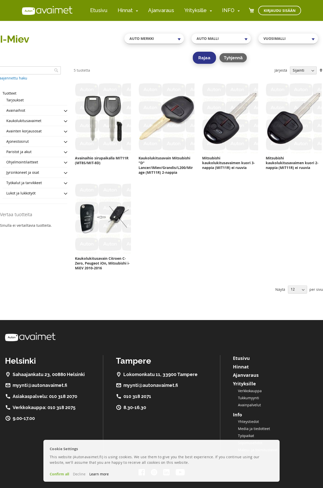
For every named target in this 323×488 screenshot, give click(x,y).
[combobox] (154, 39)
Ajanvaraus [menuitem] (161, 10)
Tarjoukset (15, 100)
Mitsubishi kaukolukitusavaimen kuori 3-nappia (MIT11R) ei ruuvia (228, 163)
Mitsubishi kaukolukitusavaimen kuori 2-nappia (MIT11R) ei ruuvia (292, 163)
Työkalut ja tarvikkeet (24, 182)
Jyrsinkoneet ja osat (22, 172)
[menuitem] (136, 10)
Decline (79, 474)
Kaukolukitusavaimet (23, 120)
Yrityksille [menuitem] (195, 10)
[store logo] (47, 10)
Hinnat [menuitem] (125, 10)
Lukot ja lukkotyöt (21, 193)
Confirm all (59, 474)
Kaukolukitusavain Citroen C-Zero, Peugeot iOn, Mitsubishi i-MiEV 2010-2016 (102, 263)
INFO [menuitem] (228, 10)
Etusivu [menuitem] (98, 10)
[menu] (165, 10)
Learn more (99, 474)
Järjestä (281, 70)
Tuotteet (9, 93)
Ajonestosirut (17, 141)
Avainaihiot (15, 110)
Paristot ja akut (19, 151)
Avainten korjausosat (24, 131)
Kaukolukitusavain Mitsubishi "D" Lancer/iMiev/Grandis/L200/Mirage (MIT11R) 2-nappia (166, 165)
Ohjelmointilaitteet (22, 162)
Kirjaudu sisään (279, 10)
